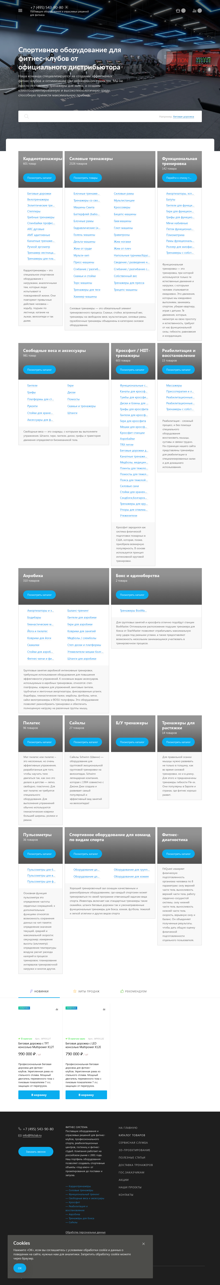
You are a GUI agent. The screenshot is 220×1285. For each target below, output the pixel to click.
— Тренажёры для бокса (80, 1218)
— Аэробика (73, 1214)
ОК (20, 1268)
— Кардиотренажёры (78, 1186)
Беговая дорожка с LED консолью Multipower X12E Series (83, 1045)
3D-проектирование (134, 1150)
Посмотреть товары (86, 178)
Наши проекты (130, 1187)
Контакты (126, 1194)
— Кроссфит (73, 1202)
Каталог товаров (132, 1135)
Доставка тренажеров (136, 1165)
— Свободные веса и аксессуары (85, 1198)
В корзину (39, 1095)
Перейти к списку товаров (181, 178)
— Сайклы (71, 1222)
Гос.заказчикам (132, 1172)
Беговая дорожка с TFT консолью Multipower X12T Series (36, 1045)
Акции (124, 1180)
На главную (128, 1128)
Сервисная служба (133, 1142)
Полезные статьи (132, 1157)
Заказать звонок (36, 1151)
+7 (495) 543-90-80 (46, 7)
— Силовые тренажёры (79, 1190)
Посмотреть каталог (39, 178)
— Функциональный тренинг (82, 1194)
